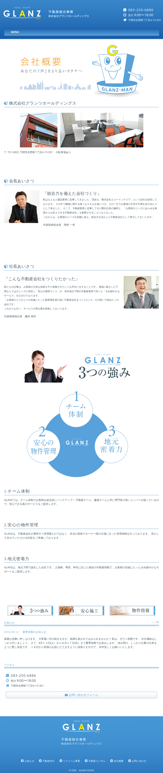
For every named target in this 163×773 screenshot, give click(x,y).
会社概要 (118, 761)
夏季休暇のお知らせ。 (81, 640)
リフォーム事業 (71, 761)
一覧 (156, 622)
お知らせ (29, 761)
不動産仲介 (49, 761)
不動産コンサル (96, 761)
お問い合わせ (139, 761)
